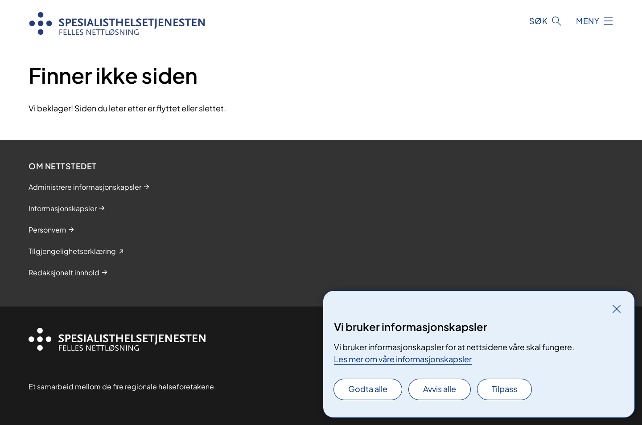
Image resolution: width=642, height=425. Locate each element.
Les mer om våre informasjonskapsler (403, 359)
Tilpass (504, 389)
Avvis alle (439, 389)
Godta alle (367, 389)
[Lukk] (616, 309)
